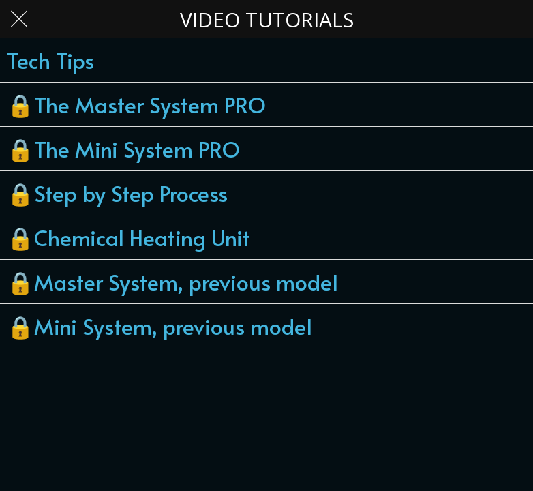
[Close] (19, 19)
